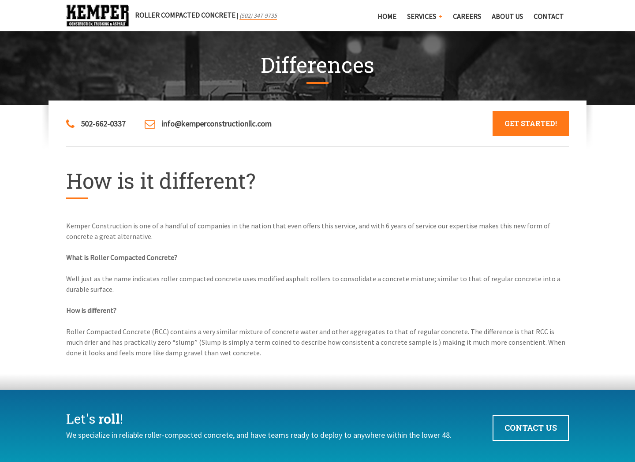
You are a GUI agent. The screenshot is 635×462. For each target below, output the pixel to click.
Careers (467, 16)
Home (386, 16)
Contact (549, 16)
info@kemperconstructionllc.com (216, 124)
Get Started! (530, 123)
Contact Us (530, 427)
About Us (507, 16)
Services (421, 16)
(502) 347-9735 (258, 15)
